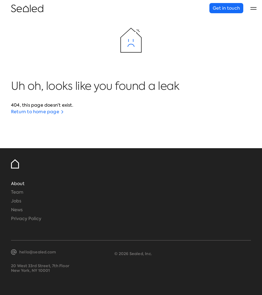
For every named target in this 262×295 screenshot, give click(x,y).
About (18, 183)
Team (17, 192)
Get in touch (226, 8)
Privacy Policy (26, 218)
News (17, 210)
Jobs (16, 201)
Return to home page (35, 112)
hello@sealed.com (37, 252)
